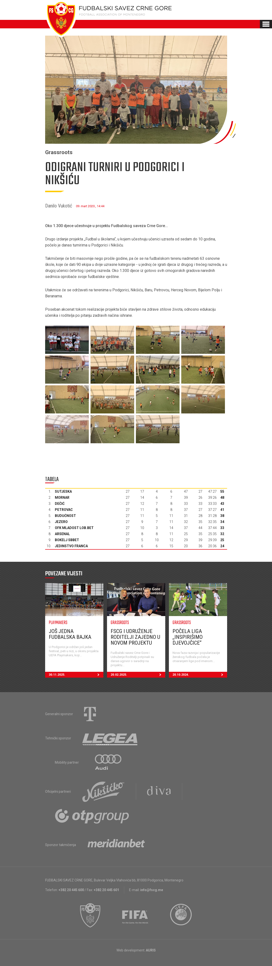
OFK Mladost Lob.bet (74, 528)
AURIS (151, 950)
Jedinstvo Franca (71, 546)
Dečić (60, 504)
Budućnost (65, 516)
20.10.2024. (200, 675)
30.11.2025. (76, 675)
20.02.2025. (138, 675)
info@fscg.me (151, 890)
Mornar (62, 497)
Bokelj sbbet (67, 540)
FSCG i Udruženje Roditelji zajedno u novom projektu (135, 637)
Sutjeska (63, 491)
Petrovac (64, 510)
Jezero (61, 522)
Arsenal (62, 534)
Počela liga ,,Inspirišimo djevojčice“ (188, 637)
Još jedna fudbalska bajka (70, 634)
